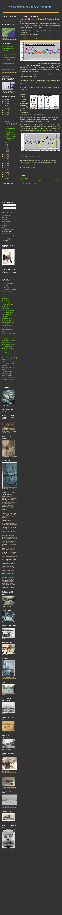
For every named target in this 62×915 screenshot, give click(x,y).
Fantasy (4, 217)
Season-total (5, 231)
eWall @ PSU (5, 306)
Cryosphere (5, 215)
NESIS (3, 331)
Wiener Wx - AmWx (7, 373)
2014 (5, 161)
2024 (5, 101)
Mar (6, 147)
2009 (5, 172)
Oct (6, 121)
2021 (5, 108)
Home (39, 180)
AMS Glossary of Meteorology (9, 289)
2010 (5, 170)
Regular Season (6, 229)
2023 (5, 103)
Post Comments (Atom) (32, 184)
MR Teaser (4, 225)
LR (3, 223)
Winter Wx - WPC (6, 375)
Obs (3, 227)
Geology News (5, 308)
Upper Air (4, 239)
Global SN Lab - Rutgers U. (9, 310)
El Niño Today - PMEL (7, 304)
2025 (5, 99)
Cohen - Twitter (6, 301)
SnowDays (4, 356)
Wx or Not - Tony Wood (8, 379)
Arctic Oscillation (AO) (7, 293)
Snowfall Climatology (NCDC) (9, 358)
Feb (6, 149)
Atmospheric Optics (7, 297)
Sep (6, 142)
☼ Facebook (5, 50)
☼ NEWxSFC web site (7, 48)
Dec (6, 116)
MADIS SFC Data (6, 318)
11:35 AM (26, 21)
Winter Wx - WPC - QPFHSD (9, 377)
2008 (5, 174)
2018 (5, 114)
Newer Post (22, 180)
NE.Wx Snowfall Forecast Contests (31, 7)
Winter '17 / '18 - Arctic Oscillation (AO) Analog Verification (40, 19)
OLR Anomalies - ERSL (8, 346)
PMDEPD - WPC (6, 352)
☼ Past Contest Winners (8, 63)
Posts (5, 205)
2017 (5, 154)
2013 (5, 163)
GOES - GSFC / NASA (7, 312)
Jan (6, 151)
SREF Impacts (5, 360)
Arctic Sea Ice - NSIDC (8, 295)
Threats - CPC (5, 369)
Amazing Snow (6, 287)
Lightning (4, 316)
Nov (6, 119)
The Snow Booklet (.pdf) (8, 367)
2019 (5, 112)
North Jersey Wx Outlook (8, 340)
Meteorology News (6, 320)
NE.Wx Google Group (7, 329)
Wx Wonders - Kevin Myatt (8, 381)
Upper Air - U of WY (7, 371)
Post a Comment (24, 178)
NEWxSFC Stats (6, 411)
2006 (5, 178)
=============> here (8, 20)
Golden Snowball (6, 314)
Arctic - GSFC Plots (7, 291)
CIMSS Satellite (6, 299)
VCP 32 (4, 241)
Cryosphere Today (6, 302)
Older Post (57, 180)
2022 (5, 106)
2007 (5, 176)
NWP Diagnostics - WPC (8, 344)
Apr (6, 145)
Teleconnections (30, 167)
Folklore (4, 219)
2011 (5, 167)
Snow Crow (5, 233)
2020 (5, 110)
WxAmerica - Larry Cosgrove (9, 383)
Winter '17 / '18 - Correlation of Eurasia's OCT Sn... (10, 132)
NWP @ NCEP (6, 342)
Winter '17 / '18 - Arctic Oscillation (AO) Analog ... (10, 138)
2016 (5, 156)
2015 (5, 158)
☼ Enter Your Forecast (7, 46)
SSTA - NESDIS (6, 365)
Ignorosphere (5, 221)
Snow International (6, 235)
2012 (5, 165)
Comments (6, 208)
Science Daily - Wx (6, 354)
